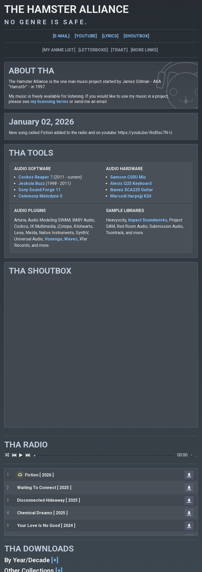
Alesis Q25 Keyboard (131, 183)
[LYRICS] (110, 35)
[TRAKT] (119, 49)
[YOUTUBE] (86, 35)
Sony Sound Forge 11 (39, 189)
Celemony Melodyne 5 (40, 196)
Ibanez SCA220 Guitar (131, 189)
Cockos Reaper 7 (35, 177)
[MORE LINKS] (144, 49)
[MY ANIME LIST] (58, 49)
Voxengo (53, 238)
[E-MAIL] (61, 35)
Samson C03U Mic (128, 177)
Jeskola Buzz (31, 183)
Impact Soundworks (147, 220)
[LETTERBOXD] (93, 49)
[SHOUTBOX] (136, 35)
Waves (71, 238)
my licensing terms (49, 101)
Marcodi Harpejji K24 (130, 196)
